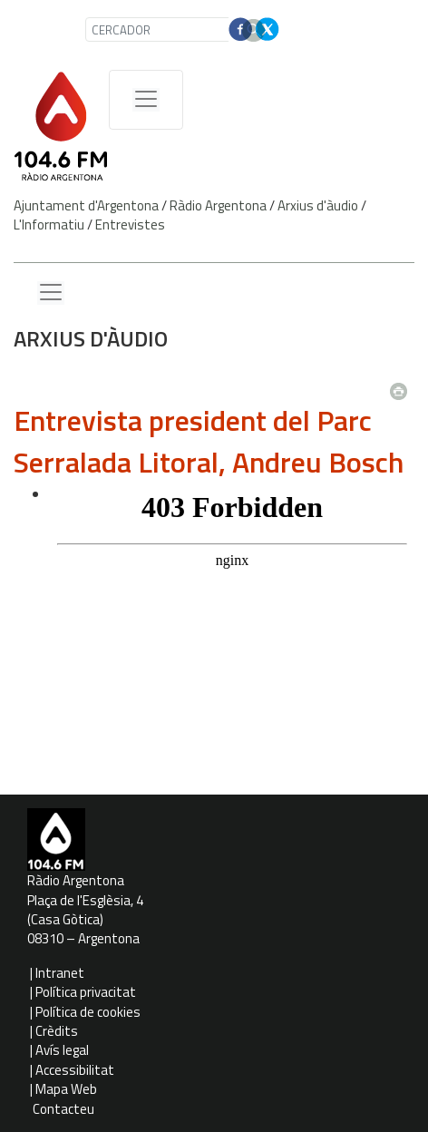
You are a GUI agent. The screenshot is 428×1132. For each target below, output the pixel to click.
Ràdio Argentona (218, 205)
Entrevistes (130, 224)
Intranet (59, 972)
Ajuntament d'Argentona (86, 205)
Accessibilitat (74, 1069)
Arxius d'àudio (317, 205)
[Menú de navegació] (146, 100)
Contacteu (63, 1108)
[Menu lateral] (51, 293)
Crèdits (56, 1030)
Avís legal (62, 1049)
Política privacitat (85, 991)
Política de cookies (88, 1011)
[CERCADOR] (158, 29)
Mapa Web (66, 1088)
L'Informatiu (49, 224)
